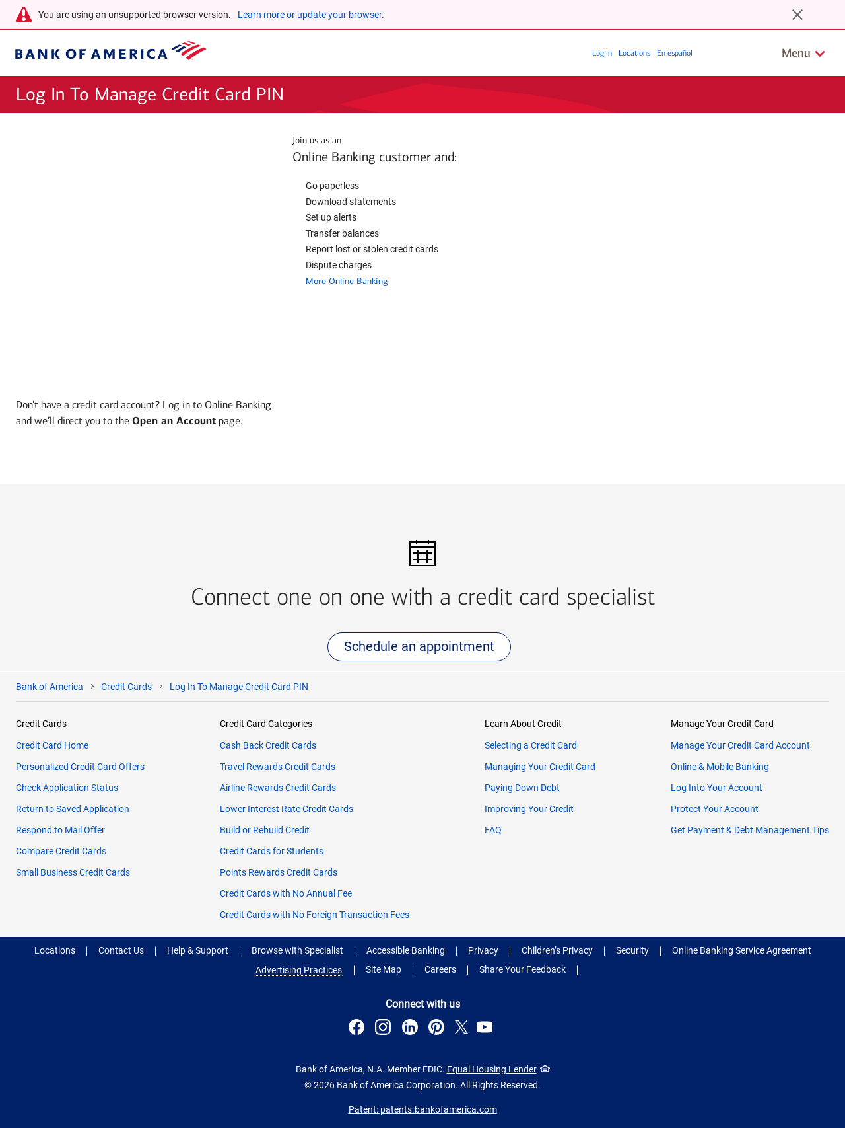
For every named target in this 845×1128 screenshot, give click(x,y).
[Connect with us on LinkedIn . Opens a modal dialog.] (411, 1029)
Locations (634, 52)
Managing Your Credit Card (540, 766)
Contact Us (121, 950)
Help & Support (197, 950)
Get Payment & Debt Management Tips (750, 830)
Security (632, 950)
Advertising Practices (298, 970)
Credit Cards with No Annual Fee (286, 893)
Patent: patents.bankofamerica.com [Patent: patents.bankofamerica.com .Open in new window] (423, 1109)
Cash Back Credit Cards (268, 745)
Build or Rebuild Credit (265, 830)
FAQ (493, 830)
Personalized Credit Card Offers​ (80, 766)
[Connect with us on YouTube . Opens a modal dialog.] (486, 1029)
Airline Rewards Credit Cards (278, 787)
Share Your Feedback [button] (522, 969)
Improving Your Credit (529, 809)
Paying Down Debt (522, 787)
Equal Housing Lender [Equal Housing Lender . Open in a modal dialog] (492, 1069)
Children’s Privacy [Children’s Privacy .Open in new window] (557, 950)
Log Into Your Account (716, 787)
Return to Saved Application (72, 809)
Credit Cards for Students (271, 851)
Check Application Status (67, 787)
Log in (602, 52)
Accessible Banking (405, 950)
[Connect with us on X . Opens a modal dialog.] (462, 1029)
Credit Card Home (52, 745)
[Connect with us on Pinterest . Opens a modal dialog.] (438, 1029)
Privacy (483, 950)
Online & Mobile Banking (720, 766)
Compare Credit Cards (61, 851)
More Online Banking (347, 281)
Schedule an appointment (419, 646)
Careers (440, 969)
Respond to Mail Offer (60, 830)
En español (675, 52)
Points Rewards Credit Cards (278, 872)
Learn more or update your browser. (311, 14)
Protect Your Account (715, 809)
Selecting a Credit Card (531, 745)
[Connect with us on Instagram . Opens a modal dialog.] (385, 1029)
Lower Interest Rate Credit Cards (286, 809)
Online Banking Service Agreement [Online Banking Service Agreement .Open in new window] (741, 950)
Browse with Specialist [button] (297, 950)
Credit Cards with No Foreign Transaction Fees (314, 914)
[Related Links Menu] (804, 53)
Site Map (383, 969)
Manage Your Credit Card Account (740, 745)
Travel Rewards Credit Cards (277, 766)
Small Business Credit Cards (73, 872)
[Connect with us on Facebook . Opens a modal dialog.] (358, 1029)
